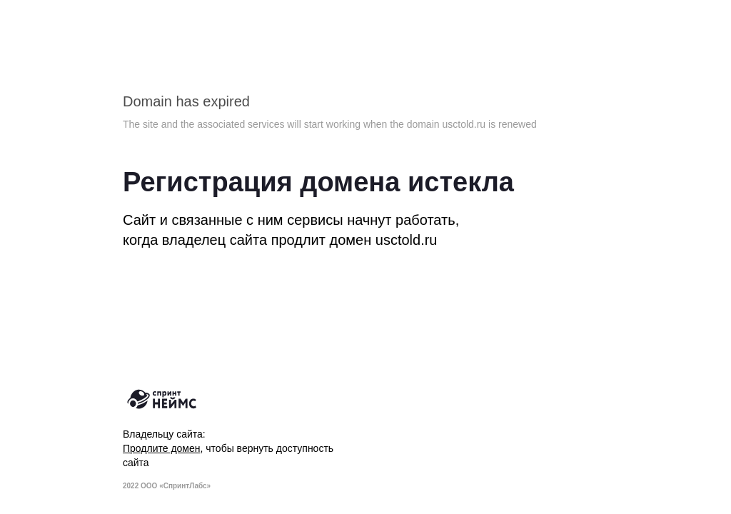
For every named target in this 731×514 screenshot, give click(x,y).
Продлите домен (162, 448)
